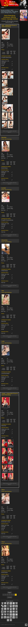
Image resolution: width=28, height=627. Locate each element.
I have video (5, 40)
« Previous (9, 597)
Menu (3, 7)
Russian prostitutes (5, 10)
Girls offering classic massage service (9, 12)
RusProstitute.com (11, 624)
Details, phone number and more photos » (9, 131)
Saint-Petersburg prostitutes (7, 11)
